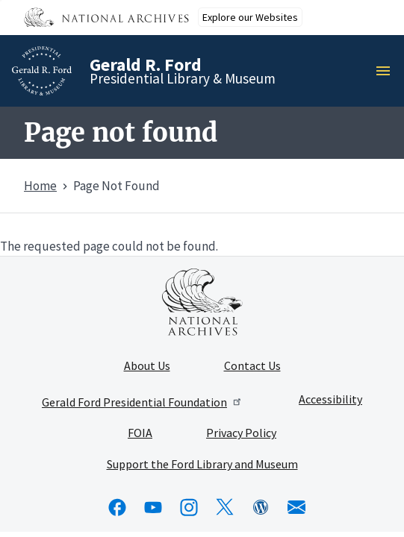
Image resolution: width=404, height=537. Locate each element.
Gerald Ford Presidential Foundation (142, 402)
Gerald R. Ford (146, 64)
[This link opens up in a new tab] (202, 302)
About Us (147, 366)
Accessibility (330, 399)
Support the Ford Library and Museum (202, 464)
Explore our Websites (250, 17)
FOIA (140, 433)
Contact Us (252, 366)
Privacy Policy (241, 433)
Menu (387, 71)
